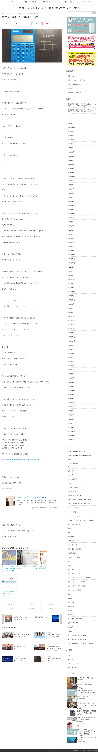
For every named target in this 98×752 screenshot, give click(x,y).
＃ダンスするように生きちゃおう (78, 639)
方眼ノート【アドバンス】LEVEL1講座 (79, 577)
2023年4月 (71, 189)
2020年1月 (71, 333)
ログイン (70, 655)
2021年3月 (71, 283)
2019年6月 (71, 357)
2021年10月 (71, 263)
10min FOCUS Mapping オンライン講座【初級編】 (86, 718)
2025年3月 (71, 152)
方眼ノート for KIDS (74, 573)
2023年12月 (71, 172)
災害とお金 (71, 602)
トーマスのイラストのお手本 (86, 678)
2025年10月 (71, 127)
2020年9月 (71, 304)
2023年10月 (71, 176)
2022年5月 (71, 234)
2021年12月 (71, 255)
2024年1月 (71, 168)
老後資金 (70, 614)
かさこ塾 (70, 475)
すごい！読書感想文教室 (75, 487)
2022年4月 (71, 238)
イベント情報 (72, 512)
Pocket (32, 608)
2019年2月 (71, 374)
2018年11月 (71, 386)
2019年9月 (71, 345)
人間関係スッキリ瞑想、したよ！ (78, 92)
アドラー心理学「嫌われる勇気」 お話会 (80, 499)
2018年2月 (71, 423)
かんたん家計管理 (73, 479)
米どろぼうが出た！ (74, 88)
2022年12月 (71, 205)
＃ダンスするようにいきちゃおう (78, 635)
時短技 (70, 594)
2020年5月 (71, 320)
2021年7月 (71, 275)
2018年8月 (71, 398)
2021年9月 (71, 267)
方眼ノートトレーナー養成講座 (77, 582)
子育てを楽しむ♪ (73, 540)
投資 (69, 561)
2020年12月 (71, 291)
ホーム (11, 2)
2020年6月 (71, 316)
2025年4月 (71, 148)
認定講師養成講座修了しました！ (24, 567)
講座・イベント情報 (30, 2)
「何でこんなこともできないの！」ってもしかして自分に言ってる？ (86, 705)
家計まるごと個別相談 (74, 549)
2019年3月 (71, 370)
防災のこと (71, 631)
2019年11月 (71, 337)
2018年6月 (71, 407)
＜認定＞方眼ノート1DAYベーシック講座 (80, 643)
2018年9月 (71, 394)
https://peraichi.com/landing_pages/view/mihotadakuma (21, 459)
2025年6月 (71, 139)
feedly (52, 608)
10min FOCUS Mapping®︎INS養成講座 (79, 455)
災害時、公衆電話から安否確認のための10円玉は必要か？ (86, 712)
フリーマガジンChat (74, 524)
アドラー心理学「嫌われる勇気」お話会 (80, 504)
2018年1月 (71, 427)
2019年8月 (71, 349)
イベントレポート (73, 508)
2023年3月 (71, 193)
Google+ (52, 604)
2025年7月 (71, 135)
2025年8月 (71, 131)
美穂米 (70, 610)
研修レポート (72, 606)
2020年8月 (71, 308)
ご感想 (70, 483)
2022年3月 (71, 242)
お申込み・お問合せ (68, 2)
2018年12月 (71, 382)
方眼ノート (71, 569)
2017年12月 (71, 431)
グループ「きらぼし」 (74, 516)
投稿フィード (72, 659)
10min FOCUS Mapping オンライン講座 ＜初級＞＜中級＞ (86, 691)
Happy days (71, 467)
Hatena (11, 608)
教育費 (70, 565)
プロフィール (86, 2)
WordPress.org (72, 667)
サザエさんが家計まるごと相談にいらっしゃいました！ (9, 593)
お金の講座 (71, 471)
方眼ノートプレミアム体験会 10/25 (31, 497)
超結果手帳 (71, 627)
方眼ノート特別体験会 (74, 590)
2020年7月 (71, 312)
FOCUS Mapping (73, 463)
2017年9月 (71, 439)
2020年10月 (71, 300)
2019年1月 (71, 378)
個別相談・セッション (49, 2)
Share (32, 604)
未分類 (70, 598)
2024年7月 (71, 160)
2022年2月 (71, 246)
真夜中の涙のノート (74, 76)
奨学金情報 (71, 536)
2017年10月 (71, 435)
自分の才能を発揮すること (76, 619)
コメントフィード (73, 663)
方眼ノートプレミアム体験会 (76, 586)
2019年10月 (71, 341)
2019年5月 (71, 361)
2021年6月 (71, 279)
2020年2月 (71, 328)
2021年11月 (71, 259)
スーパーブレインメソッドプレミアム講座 (80, 520)
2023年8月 (71, 181)
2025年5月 (71, 144)
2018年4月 (71, 415)
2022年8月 (71, 222)
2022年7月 (71, 226)
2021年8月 (71, 271)
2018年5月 (71, 411)
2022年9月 (71, 218)
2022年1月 (71, 250)
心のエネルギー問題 (74, 557)
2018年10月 (71, 390)
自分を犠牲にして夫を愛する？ (77, 80)
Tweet (11, 604)
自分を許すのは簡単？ (74, 84)
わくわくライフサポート (75, 495)
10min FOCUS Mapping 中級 (76, 451)
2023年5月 (71, 185)
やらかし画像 (72, 491)
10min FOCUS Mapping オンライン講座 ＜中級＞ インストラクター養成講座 (86, 732)
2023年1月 (71, 201)
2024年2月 (71, 164)
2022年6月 (71, 230)
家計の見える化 (72, 545)
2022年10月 (71, 213)
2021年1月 (71, 287)
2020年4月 (71, 324)
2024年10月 (71, 156)
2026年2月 (71, 123)
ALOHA (70, 459)
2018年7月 (71, 402)
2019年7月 (71, 353)
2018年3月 (71, 419)
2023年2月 (71, 197)
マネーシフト (72, 528)
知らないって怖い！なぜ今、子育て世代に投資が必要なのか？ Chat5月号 (9, 569)
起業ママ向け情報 (73, 623)
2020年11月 (71, 296)
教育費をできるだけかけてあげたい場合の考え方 (39, 567)
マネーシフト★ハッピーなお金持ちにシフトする (49, 8)
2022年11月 (71, 209)
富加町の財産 (72, 553)
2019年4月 (71, 365)
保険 (69, 532)
